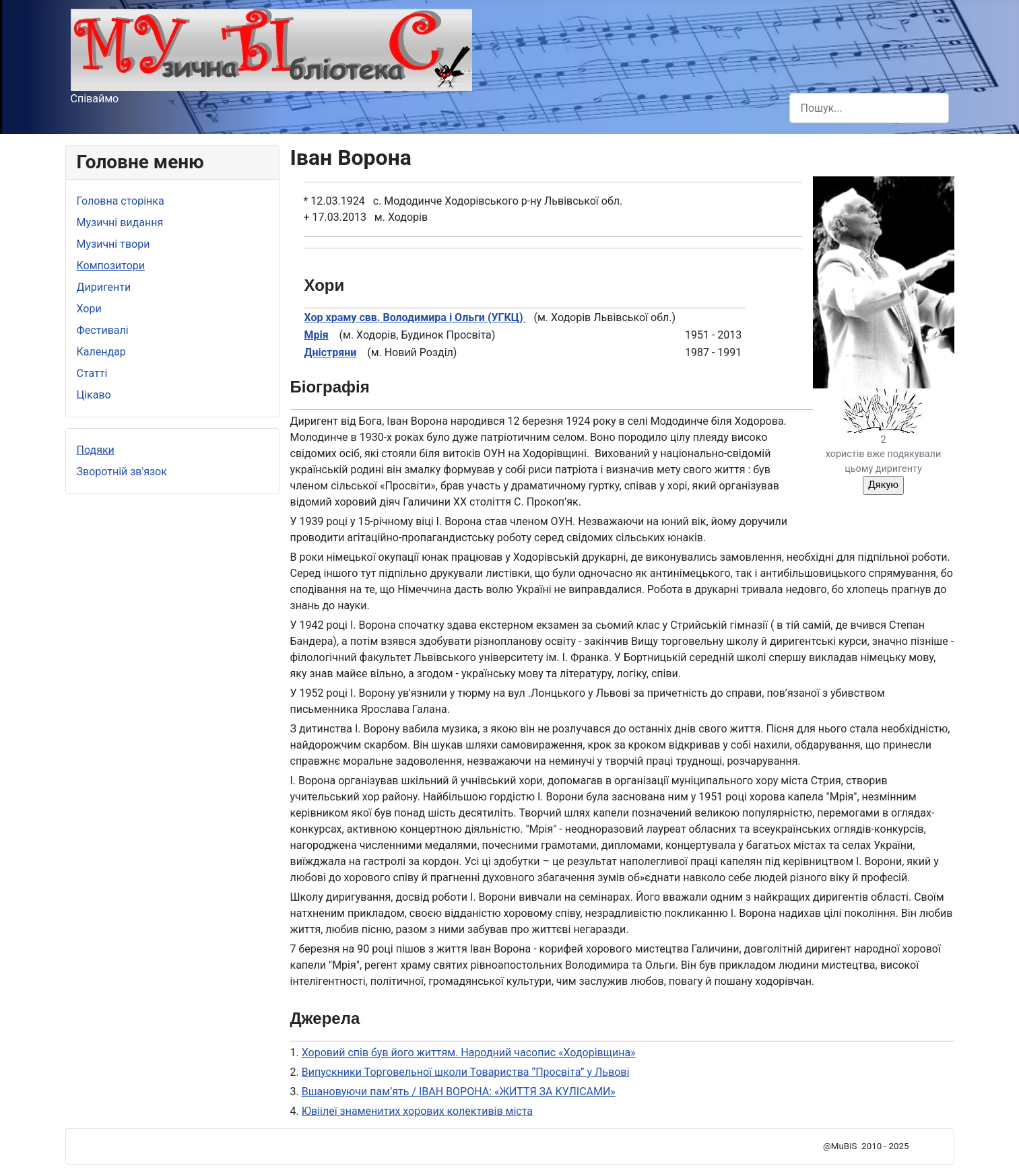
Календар (101, 351)
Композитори (111, 265)
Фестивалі (103, 330)
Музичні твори (113, 244)
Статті (92, 373)
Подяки (95, 450)
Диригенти (104, 287)
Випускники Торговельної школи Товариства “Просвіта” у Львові (466, 1072)
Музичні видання (120, 222)
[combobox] (869, 108)
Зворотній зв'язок (122, 471)
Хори (89, 308)
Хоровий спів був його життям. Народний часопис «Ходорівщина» (469, 1052)
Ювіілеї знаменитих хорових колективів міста (417, 1111)
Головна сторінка (120, 201)
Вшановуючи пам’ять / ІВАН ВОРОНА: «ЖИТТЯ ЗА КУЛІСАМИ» (459, 1091)
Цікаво (94, 394)
